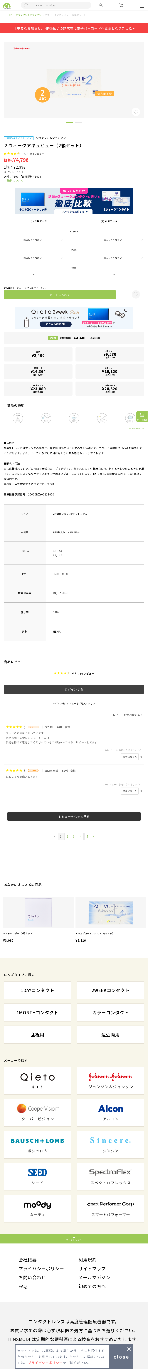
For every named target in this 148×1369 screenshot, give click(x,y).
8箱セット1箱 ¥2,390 (110, 371)
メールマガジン (94, 1277)
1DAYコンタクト (37, 990)
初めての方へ (92, 1286)
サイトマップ (92, 1268)
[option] (38, 920)
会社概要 (27, 1259)
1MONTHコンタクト (37, 1012)
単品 (38, 354)
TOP (9, 14)
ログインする (74, 689)
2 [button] (78, 123)
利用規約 (87, 1259)
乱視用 (37, 1034)
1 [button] (69, 123)
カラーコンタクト (110, 1012)
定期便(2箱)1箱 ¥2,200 (80, 338)
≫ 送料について (13, 180)
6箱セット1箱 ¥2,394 (38, 371)
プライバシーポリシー (41, 1268)
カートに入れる (60, 295)
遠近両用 (110, 1034)
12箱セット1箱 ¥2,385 (110, 388)
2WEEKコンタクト (111, 990)
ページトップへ (74, 1239)
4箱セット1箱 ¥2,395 (110, 354)
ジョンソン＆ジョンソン (28, 14)
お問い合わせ (32, 1277)
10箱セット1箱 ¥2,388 (38, 388)
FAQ (22, 1286)
